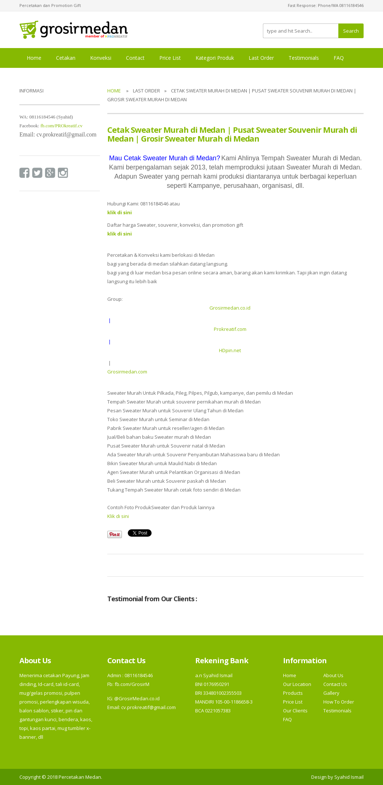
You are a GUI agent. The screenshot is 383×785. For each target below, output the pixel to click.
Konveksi (100, 57)
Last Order (261, 57)
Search (351, 31)
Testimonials (304, 57)
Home (34, 57)
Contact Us (335, 684)
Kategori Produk (215, 57)
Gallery (331, 693)
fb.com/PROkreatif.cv (61, 125)
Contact (135, 57)
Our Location (297, 684)
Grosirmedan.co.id (229, 307)
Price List (170, 57)
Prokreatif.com (230, 329)
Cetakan (65, 57)
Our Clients (295, 710)
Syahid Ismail (349, 777)
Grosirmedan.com (127, 371)
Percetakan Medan (80, 777)
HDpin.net (230, 350)
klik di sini (119, 233)
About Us (333, 675)
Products (293, 693)
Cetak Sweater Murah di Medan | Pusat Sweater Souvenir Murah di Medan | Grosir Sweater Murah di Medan (232, 134)
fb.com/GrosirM (131, 684)
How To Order (338, 701)
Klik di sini (118, 516)
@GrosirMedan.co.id (137, 698)
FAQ (339, 57)
